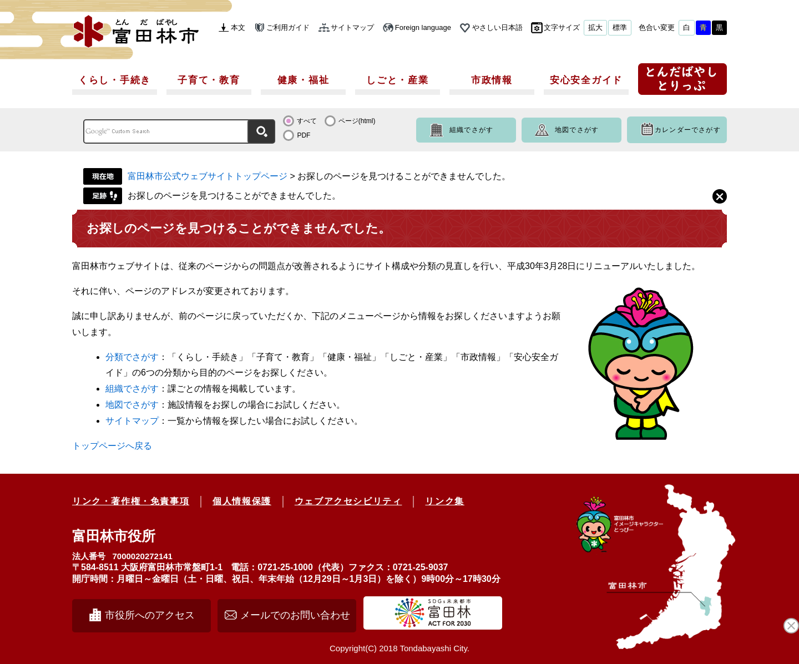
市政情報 (492, 80)
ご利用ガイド (288, 27)
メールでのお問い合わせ (295, 615)
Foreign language (423, 27)
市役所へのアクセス (150, 615)
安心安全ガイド (586, 80)
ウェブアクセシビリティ (348, 501)
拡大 (595, 27)
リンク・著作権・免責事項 (130, 501)
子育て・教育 (209, 80)
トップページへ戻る (112, 445)
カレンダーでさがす (688, 130)
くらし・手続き (114, 80)
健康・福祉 (303, 80)
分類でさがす (132, 357)
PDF (303, 135)
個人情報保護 (242, 501)
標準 (620, 27)
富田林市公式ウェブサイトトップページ (207, 176)
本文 (238, 27)
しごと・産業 (397, 80)
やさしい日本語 (497, 27)
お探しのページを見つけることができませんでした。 (234, 195)
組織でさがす (471, 130)
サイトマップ (352, 27)
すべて (307, 121)
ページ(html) (357, 121)
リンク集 (444, 501)
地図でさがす (577, 130)
